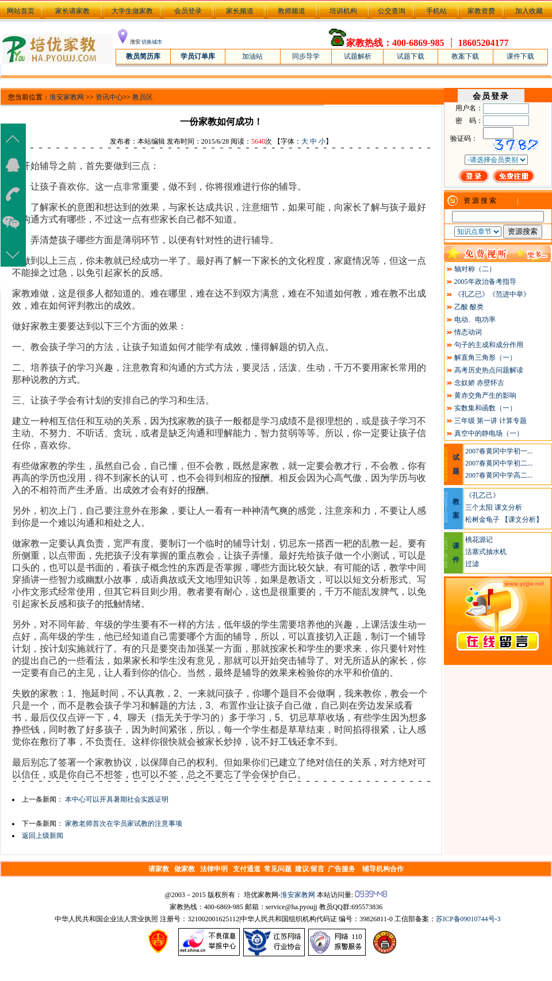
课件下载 (520, 56)
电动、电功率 (475, 320)
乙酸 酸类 (469, 307)
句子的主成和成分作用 (488, 345)
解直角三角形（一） (485, 357)
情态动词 (468, 332)
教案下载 (465, 56)
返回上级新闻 (42, 836)
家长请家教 (72, 11)
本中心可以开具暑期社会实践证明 (116, 799)
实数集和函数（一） (485, 408)
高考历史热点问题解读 (488, 370)
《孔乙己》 (482, 495)
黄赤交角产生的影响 (485, 395)
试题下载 (410, 56)
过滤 (472, 564)
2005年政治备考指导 (485, 282)
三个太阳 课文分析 (493, 507)
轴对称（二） (475, 269)
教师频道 (291, 11)
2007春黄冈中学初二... (498, 463)
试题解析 (357, 56)
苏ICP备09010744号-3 (468, 919)
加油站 (252, 56)
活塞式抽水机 (486, 552)
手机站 (436, 11)
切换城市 (151, 42)
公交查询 (391, 11)
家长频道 (240, 11)
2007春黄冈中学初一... (498, 451)
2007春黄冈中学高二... (498, 475)
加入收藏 (529, 11)
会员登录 (188, 11)
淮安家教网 (66, 97)
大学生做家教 (132, 11)
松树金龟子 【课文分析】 (504, 519)
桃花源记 (479, 540)
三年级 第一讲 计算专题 (490, 421)
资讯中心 (109, 97)
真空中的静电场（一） (488, 433)
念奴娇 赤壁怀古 (479, 383)
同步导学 (306, 56)
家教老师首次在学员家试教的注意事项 (123, 824)
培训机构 (343, 11)
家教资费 (481, 11)
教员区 (142, 97)
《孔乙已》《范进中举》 (492, 294)
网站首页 (19, 11)
